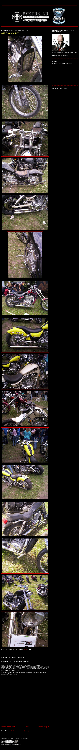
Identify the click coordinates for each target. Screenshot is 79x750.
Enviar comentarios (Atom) (20, 731)
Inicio (27, 727)
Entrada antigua (43, 727)
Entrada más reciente (8, 727)
